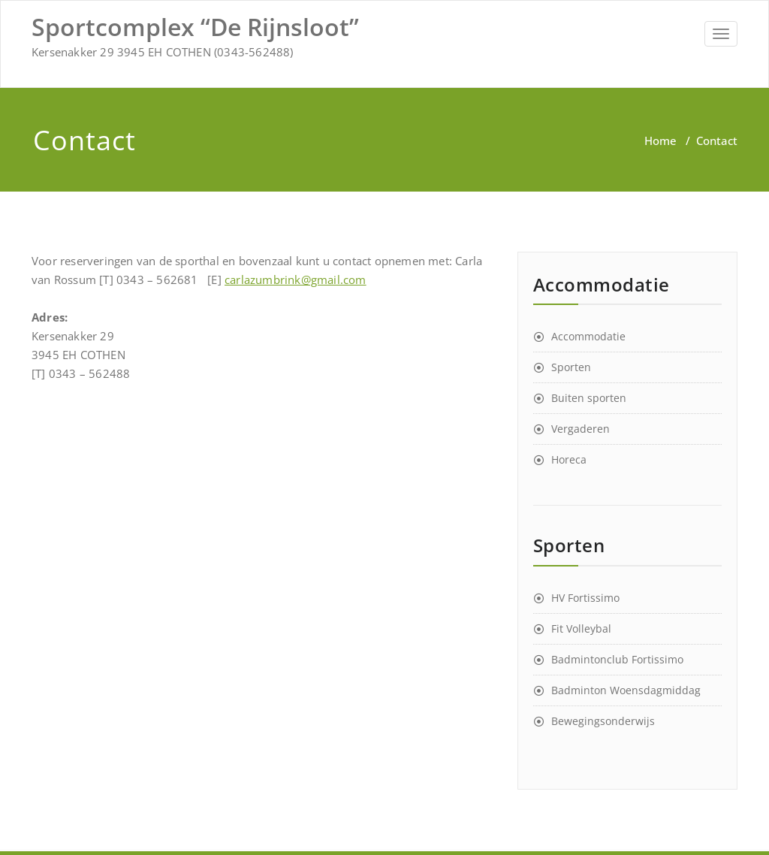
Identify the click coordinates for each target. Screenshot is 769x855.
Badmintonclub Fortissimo (617, 659)
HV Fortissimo (585, 598)
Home (660, 140)
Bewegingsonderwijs (603, 721)
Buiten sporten (588, 398)
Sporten (571, 367)
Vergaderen (580, 428)
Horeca (569, 459)
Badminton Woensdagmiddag (626, 690)
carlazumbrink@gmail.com (295, 279)
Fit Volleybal (581, 628)
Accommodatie (588, 336)
